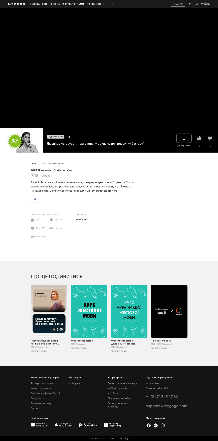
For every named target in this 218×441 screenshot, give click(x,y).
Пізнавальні (45, 170)
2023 (34, 170)
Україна (67, 170)
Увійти (205, 4)
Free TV (178, 4)
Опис (34, 163)
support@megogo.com (166, 405)
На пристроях (115, 377)
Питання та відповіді (157, 388)
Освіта (57, 170)
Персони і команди (53, 163)
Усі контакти (152, 383)
